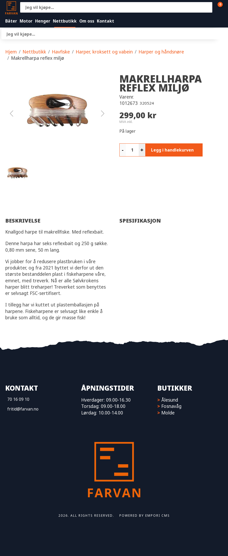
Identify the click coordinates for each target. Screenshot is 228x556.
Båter (11, 21)
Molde (168, 412)
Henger (42, 21)
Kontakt (105, 21)
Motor (26, 21)
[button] (57, 113)
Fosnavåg (171, 406)
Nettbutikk (65, 21)
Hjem (11, 51)
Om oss (86, 21)
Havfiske (61, 51)
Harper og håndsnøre (161, 51)
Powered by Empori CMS (144, 515)
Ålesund (169, 400)
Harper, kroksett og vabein (104, 51)
